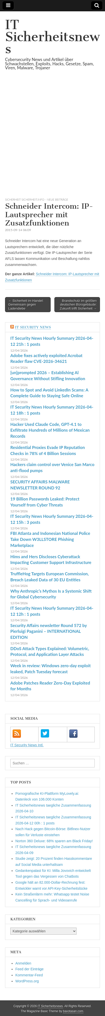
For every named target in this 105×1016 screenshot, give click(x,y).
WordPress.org (27, 981)
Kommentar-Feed (29, 975)
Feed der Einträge (29, 969)
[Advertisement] (52, 140)
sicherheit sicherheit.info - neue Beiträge (36, 199)
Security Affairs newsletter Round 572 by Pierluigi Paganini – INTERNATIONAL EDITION (48, 631)
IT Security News (33, 327)
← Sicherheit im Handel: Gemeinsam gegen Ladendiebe (26, 304)
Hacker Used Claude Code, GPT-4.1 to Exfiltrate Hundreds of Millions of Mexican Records (50, 430)
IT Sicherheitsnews (52, 37)
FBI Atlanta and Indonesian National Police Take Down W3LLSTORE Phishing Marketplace (50, 539)
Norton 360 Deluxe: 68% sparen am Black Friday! (54, 841)
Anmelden (23, 963)
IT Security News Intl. (27, 745)
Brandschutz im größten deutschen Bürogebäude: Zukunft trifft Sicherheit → (78, 304)
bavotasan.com (73, 1011)
